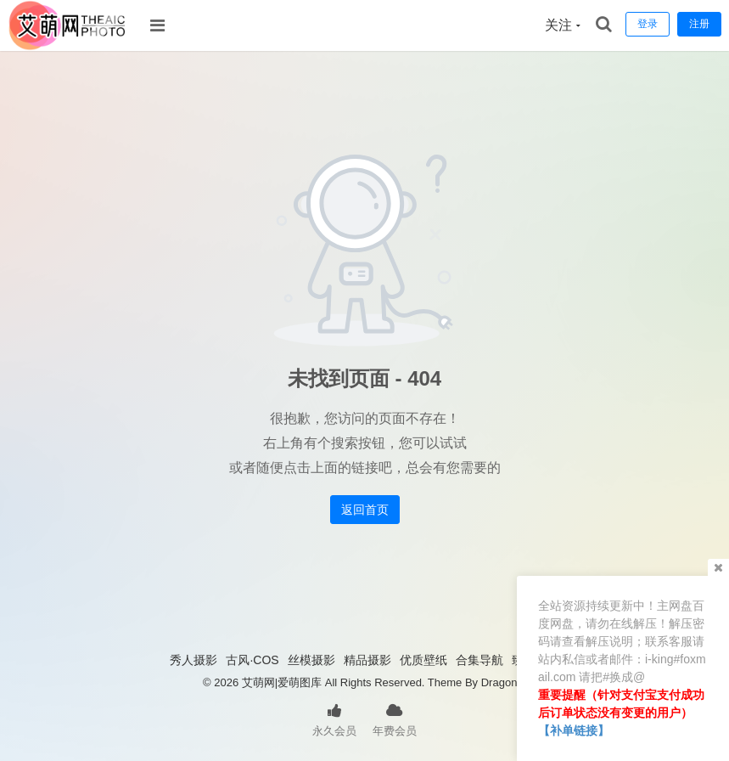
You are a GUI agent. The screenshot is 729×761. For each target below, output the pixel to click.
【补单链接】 (573, 730)
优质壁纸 (423, 660)
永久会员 (334, 718)
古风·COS (252, 660)
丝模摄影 (311, 660)
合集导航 (479, 660)
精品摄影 (367, 660)
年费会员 (395, 718)
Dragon (499, 682)
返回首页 (365, 509)
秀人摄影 (193, 660)
